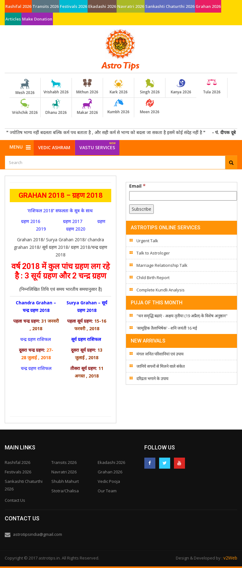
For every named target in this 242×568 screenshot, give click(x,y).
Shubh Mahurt (65, 481)
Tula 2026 (211, 87)
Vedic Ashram (54, 147)
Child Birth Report (153, 277)
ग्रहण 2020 (75, 229)
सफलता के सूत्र (68, 211)
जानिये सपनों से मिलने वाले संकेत (160, 366)
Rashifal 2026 (18, 6)
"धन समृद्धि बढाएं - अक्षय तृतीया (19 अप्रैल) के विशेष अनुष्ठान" (182, 316)
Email (137, 185)
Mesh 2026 (24, 87)
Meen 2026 (149, 106)
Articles (13, 19)
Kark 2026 (118, 87)
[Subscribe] (141, 209)
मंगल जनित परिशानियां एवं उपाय (160, 354)
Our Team (107, 491)
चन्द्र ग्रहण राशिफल (36, 339)
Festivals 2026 (73, 6)
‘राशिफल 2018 (40, 211)
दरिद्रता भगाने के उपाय (152, 378)
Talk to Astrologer (153, 253)
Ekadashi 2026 (102, 6)
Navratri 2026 (130, 6)
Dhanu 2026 (56, 107)
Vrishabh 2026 (56, 87)
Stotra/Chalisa (65, 491)
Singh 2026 (149, 87)
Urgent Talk (147, 240)
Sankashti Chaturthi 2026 (169, 6)
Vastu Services (97, 145)
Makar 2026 (87, 107)
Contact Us (15, 500)
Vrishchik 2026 (24, 107)
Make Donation (37, 19)
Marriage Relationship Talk (161, 265)
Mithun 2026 (87, 87)
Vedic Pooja (109, 481)
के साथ (87, 211)
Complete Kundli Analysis (160, 290)
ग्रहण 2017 (72, 221)
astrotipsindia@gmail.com (37, 534)
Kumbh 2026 (118, 106)
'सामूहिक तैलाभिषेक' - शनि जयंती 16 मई (166, 328)
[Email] (183, 196)
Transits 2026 (45, 6)
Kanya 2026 (180, 87)
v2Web (230, 558)
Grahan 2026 (208, 6)
